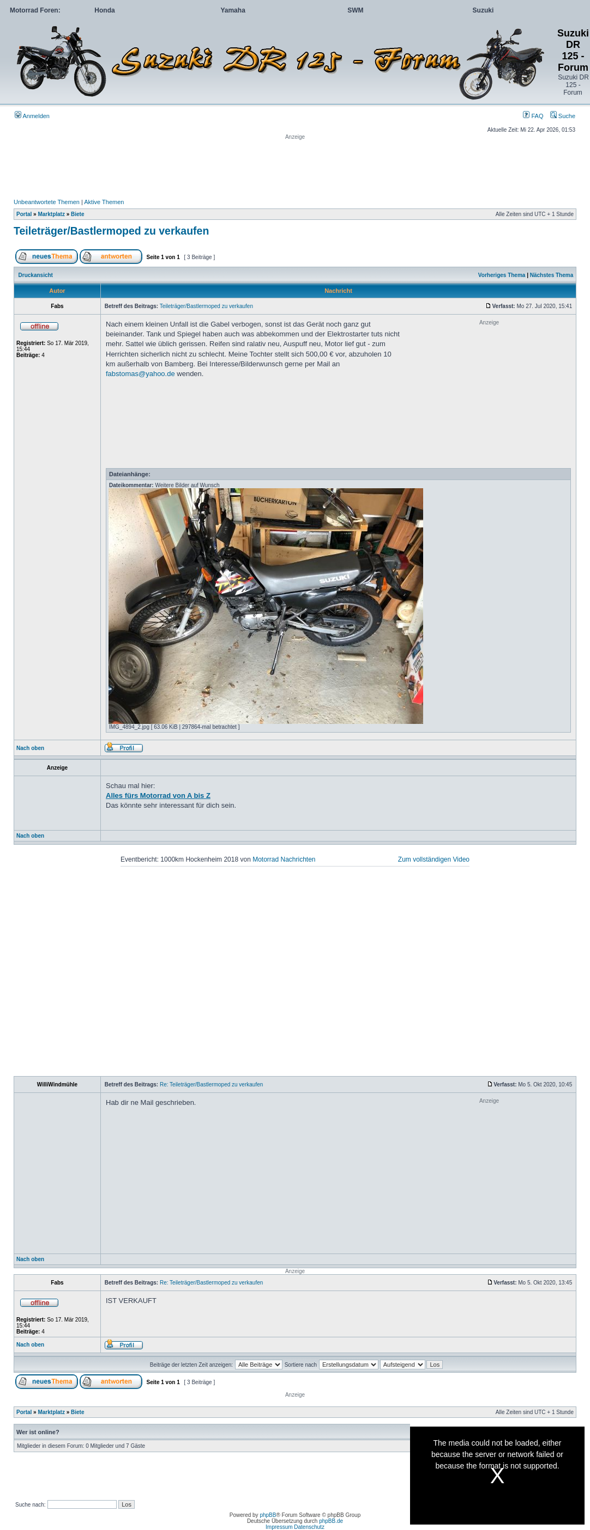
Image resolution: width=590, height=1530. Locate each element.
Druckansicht (36, 275)
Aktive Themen (104, 202)
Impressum (279, 1527)
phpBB (268, 1515)
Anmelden (32, 116)
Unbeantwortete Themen (47, 202)
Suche (562, 116)
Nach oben (30, 748)
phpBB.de (331, 1521)
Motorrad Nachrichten (283, 859)
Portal (24, 214)
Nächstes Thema (551, 275)
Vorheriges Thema (502, 275)
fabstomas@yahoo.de (140, 374)
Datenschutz (309, 1527)
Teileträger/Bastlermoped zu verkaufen (111, 231)
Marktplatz (51, 214)
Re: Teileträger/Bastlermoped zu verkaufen (211, 1084)
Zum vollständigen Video (433, 859)
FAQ (533, 116)
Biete (77, 214)
